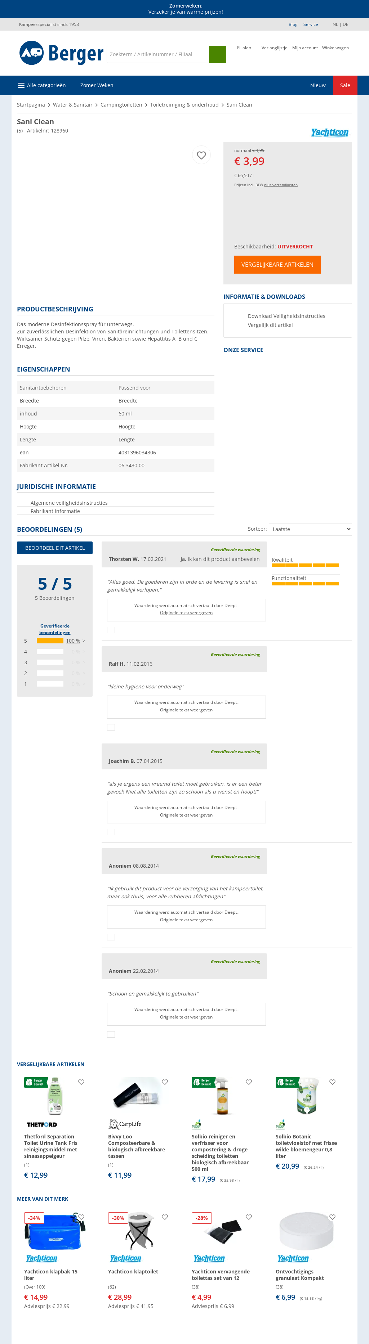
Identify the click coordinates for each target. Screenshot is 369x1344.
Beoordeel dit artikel (55, 547)
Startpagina (31, 104)
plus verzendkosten (281, 184)
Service (310, 24)
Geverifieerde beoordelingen (55, 629)
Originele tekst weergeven (186, 613)
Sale (345, 85)
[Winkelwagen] (335, 54)
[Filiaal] (244, 54)
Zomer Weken (97, 85)
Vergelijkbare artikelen (277, 265)
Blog (293, 24)
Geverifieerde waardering (235, 549)
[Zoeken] (158, 54)
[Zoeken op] (217, 54)
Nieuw (318, 85)
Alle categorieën (46, 85)
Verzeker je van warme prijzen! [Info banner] (185, 9)
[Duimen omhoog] (111, 630)
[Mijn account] (305, 54)
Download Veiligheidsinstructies (286, 316)
